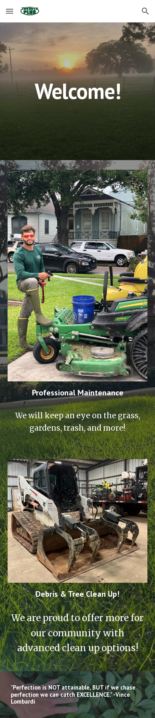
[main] (77, 91)
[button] (9, 11)
